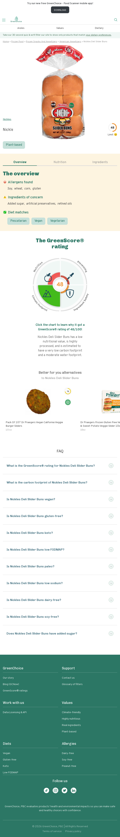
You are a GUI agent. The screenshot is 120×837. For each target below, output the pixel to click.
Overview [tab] (20, 162)
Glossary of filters (72, 684)
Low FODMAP (10, 772)
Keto (6, 766)
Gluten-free (9, 759)
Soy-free (67, 759)
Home (6, 41)
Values (60, 28)
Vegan (38, 221)
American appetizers (70, 41)
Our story (8, 678)
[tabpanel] (60, 197)
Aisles (20, 28)
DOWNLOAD (60, 10)
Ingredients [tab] (100, 162)
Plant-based (14, 145)
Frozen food (17, 41)
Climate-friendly (71, 712)
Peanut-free (69, 766)
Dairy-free (68, 753)
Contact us (68, 678)
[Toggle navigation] (5, 19)
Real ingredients (71, 725)
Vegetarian (57, 221)
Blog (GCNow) (11, 684)
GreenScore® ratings (15, 690)
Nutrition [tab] (60, 162)
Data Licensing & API (15, 712)
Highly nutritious (71, 718)
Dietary (99, 28)
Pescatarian (18, 221)
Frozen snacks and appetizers (41, 41)
